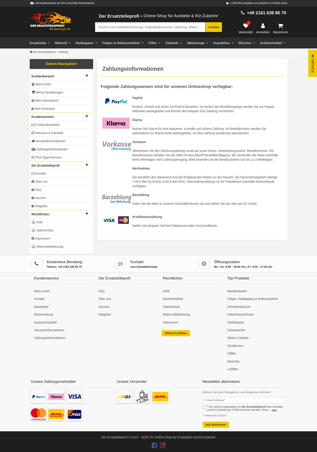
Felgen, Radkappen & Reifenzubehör (252, 299)
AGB (166, 291)
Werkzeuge (197, 43)
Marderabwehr (237, 291)
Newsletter (41, 307)
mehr (274, 410)
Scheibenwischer (239, 307)
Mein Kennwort (43, 108)
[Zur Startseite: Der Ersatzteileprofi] (51, 21)
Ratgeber (105, 314)
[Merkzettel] (245, 28)
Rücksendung (43, 314)
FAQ (102, 291)
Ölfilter (231, 353)
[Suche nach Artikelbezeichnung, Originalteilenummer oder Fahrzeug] (150, 27)
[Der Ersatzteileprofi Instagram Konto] (161, 446)
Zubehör (173, 43)
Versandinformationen (49, 330)
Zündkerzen (235, 346)
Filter (154, 43)
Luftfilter (232, 369)
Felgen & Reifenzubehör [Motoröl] (123, 43)
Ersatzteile (40, 43)
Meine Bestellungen (47, 92)
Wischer (246, 43)
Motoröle (233, 361)
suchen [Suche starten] (213, 27)
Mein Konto (41, 84)
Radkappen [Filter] (86, 43)
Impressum (170, 322)
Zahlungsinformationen (49, 338)
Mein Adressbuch (45, 100)
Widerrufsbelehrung (176, 314)
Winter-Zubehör (238, 338)
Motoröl (62, 43)
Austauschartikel (45, 322)
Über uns (105, 299)
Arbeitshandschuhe (240, 314)
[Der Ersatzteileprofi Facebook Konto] (155, 446)
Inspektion (223, 43)
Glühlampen (235, 322)
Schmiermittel (272, 43)
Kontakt (39, 299)
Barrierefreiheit (173, 299)
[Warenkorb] (280, 28)
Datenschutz (171, 307)
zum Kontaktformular (144, 266)
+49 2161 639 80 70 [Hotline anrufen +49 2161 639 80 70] (266, 12)
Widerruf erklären (176, 333)
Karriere (104, 307)
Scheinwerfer (236, 330)
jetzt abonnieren (216, 424)
